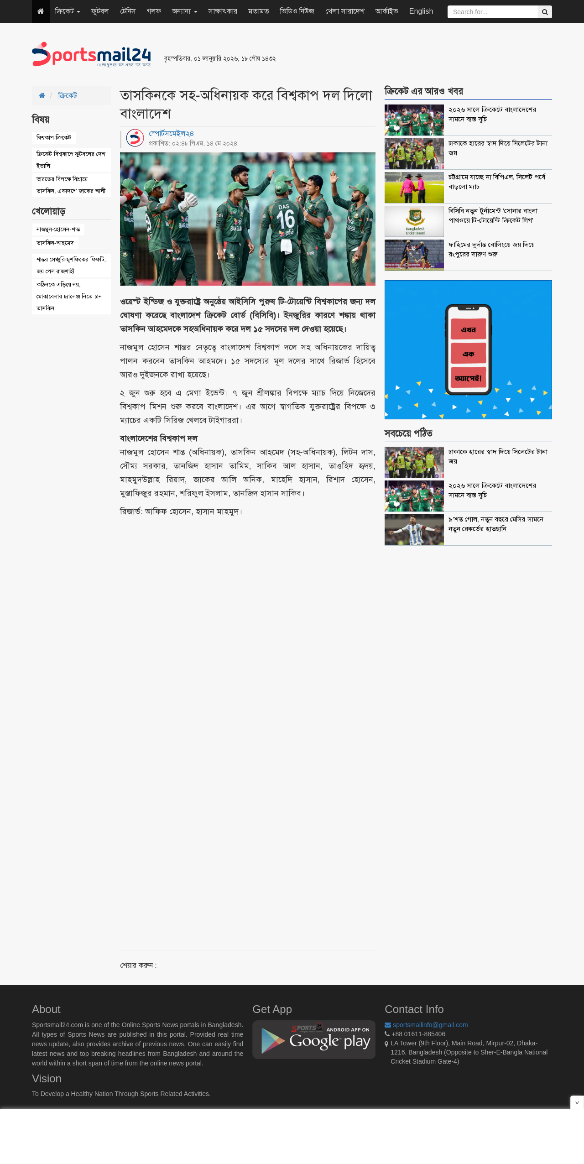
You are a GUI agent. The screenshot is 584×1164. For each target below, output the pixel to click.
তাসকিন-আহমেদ (55, 243)
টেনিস (128, 11)
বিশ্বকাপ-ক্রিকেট (53, 137)
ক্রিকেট (67, 11)
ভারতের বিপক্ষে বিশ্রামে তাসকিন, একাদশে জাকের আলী (70, 185)
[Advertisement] (403, 54)
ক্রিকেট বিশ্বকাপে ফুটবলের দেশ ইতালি (70, 160)
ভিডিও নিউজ (297, 11)
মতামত (258, 11)
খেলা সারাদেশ (344, 11)
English (421, 11)
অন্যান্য (184, 11)
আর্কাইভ (386, 11)
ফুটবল (100, 11)
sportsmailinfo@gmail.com (426, 1024)
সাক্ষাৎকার (223, 11)
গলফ (154, 11)
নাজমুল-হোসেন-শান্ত (58, 229)
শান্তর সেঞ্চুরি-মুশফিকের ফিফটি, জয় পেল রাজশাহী (71, 265)
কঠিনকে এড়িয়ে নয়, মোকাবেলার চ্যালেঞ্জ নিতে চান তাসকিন (69, 296)
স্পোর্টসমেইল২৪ (171, 133)
